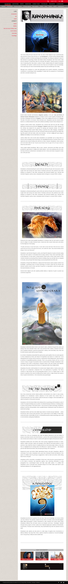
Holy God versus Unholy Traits (10, 28)
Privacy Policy (23, 582)
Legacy (15, 23)
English (52, 1)
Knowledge (14, 35)
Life (16, 16)
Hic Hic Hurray (14, 30)
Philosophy (52, 4)
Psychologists (10, 6)
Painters (50, 6)
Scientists (4, 6)
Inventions (28, 4)
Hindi (55, 1)
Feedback (38, 582)
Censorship (14, 33)
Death (15, 18)
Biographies (8, 4)
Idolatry (15, 26)
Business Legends (18, 6)
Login (59, 1)
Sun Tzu (57, 559)
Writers (55, 6)
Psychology (44, 4)
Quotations (15, 4)
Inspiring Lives (61, 6)
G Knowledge (60, 4)
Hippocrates (42, 559)
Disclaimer (29, 582)
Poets (46, 6)
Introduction (14, 14)
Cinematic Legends (27, 6)
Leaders (41, 6)
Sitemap (33, 582)
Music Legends (35, 6)
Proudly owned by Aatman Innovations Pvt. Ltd (11, 582)
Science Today (36, 4)
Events (22, 4)
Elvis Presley (27, 559)
